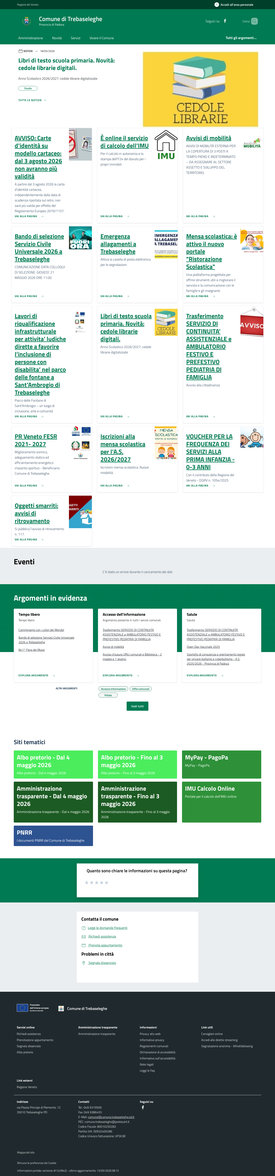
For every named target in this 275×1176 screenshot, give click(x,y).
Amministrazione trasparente (96, 1033)
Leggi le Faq (147, 1070)
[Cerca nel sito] (253, 21)
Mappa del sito (26, 1152)
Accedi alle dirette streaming (219, 1040)
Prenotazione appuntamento (35, 1040)
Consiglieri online (212, 1033)
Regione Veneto (27, 1087)
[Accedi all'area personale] (235, 4)
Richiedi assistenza (29, 1033)
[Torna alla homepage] (84, 1008)
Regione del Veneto (27, 4)
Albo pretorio (25, 1052)
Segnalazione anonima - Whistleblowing (227, 1046)
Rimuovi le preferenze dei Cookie (36, 1163)
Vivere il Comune (102, 38)
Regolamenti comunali (154, 1046)
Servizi (75, 38)
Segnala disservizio (29, 1046)
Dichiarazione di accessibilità (157, 1052)
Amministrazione (30, 38)
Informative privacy (152, 1040)
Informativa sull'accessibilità (157, 1058)
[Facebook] (219, 21)
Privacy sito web (150, 1033)
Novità (57, 38)
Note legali (147, 1064)
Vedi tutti (137, 706)
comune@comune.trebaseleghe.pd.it (111, 1117)
